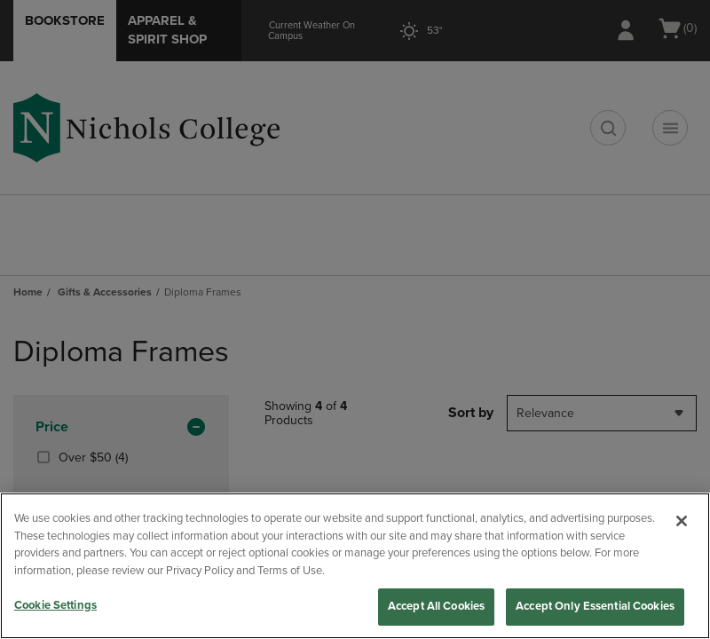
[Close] (681, 520)
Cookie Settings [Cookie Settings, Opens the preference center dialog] (55, 605)
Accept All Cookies (436, 606)
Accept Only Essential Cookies (595, 606)
